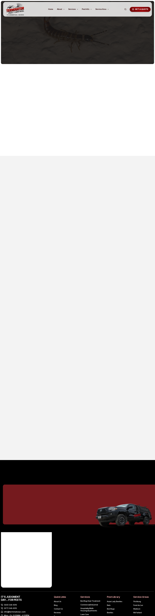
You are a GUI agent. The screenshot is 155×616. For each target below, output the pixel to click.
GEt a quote (140, 9)
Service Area (102, 9)
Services (73, 9)
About (61, 9)
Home (50, 9)
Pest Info (87, 9)
